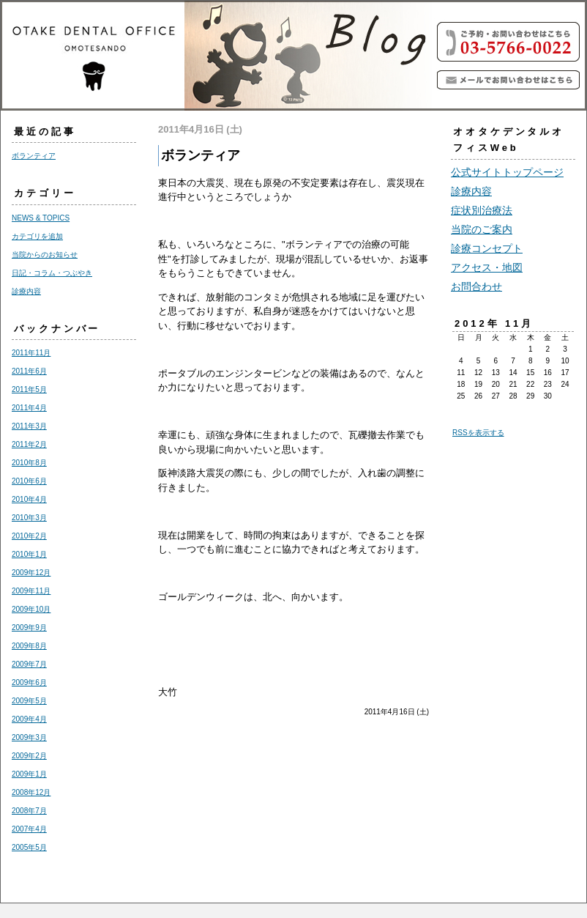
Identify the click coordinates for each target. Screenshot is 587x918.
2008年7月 (29, 811)
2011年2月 (29, 444)
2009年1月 (29, 774)
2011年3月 (29, 426)
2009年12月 (31, 573)
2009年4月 (29, 719)
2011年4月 (29, 408)
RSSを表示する (478, 433)
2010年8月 (29, 463)
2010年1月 (29, 554)
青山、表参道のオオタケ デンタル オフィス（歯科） (220, 56)
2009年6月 (29, 682)
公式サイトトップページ (507, 172)
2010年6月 (29, 481)
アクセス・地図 (487, 267)
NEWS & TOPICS (41, 218)
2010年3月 (29, 518)
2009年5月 (29, 701)
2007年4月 (29, 829)
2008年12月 (31, 792)
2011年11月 (31, 353)
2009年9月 (29, 627)
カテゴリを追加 (37, 236)
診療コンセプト (487, 248)
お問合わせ (476, 286)
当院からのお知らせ (45, 255)
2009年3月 (29, 737)
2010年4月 (29, 499)
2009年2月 (29, 756)
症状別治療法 (481, 210)
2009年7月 (29, 664)
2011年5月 (29, 389)
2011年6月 (29, 371)
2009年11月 (31, 591)
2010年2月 (29, 536)
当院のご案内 (481, 229)
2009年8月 (29, 646)
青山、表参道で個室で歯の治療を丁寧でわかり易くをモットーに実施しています (509, 79)
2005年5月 (29, 847)
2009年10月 (31, 609)
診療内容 (26, 291)
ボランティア (34, 156)
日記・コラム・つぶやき (52, 273)
